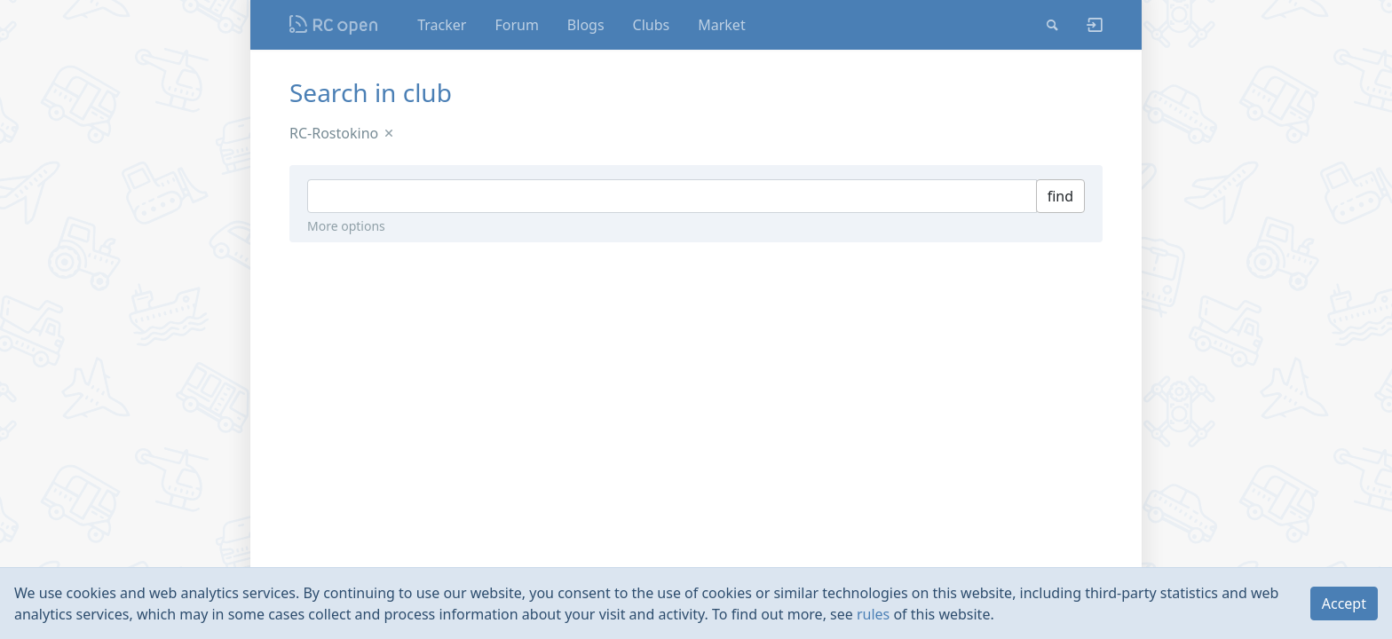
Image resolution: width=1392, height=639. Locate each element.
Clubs (651, 25)
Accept (1344, 603)
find (1060, 196)
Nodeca (334, 25)
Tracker (441, 25)
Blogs (586, 25)
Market (721, 25)
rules (873, 614)
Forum (516, 25)
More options (346, 225)
